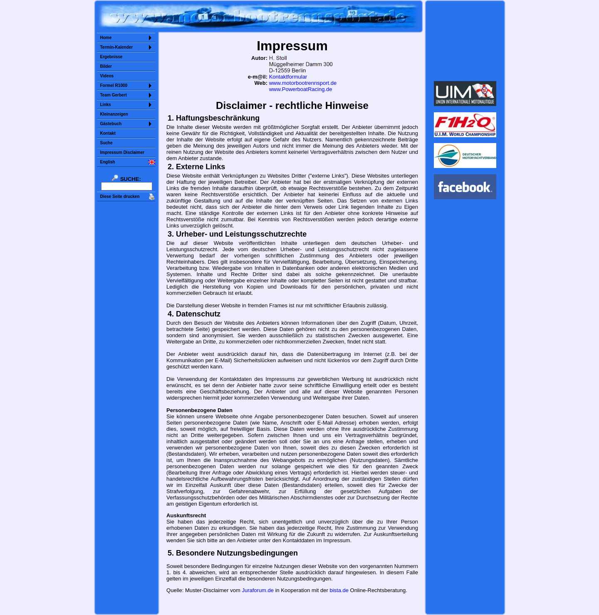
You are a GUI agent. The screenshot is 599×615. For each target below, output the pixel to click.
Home (106, 37)
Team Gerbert (113, 95)
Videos (107, 76)
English (107, 162)
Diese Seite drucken (120, 196)
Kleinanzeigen (114, 114)
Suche (106, 143)
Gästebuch (111, 123)
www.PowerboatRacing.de (300, 89)
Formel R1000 (114, 85)
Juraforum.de (258, 590)
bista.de (339, 590)
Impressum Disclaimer (122, 152)
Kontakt (108, 133)
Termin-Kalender (116, 47)
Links (105, 104)
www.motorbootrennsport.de (303, 83)
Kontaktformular (288, 77)
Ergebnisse (111, 56)
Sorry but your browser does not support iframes (465, 41)
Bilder (106, 66)
